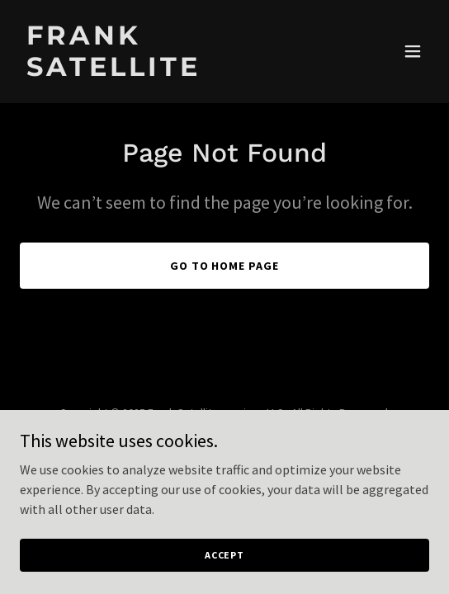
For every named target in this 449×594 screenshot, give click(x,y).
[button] (412, 51)
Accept (224, 555)
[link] (163, 71)
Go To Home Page (225, 265)
